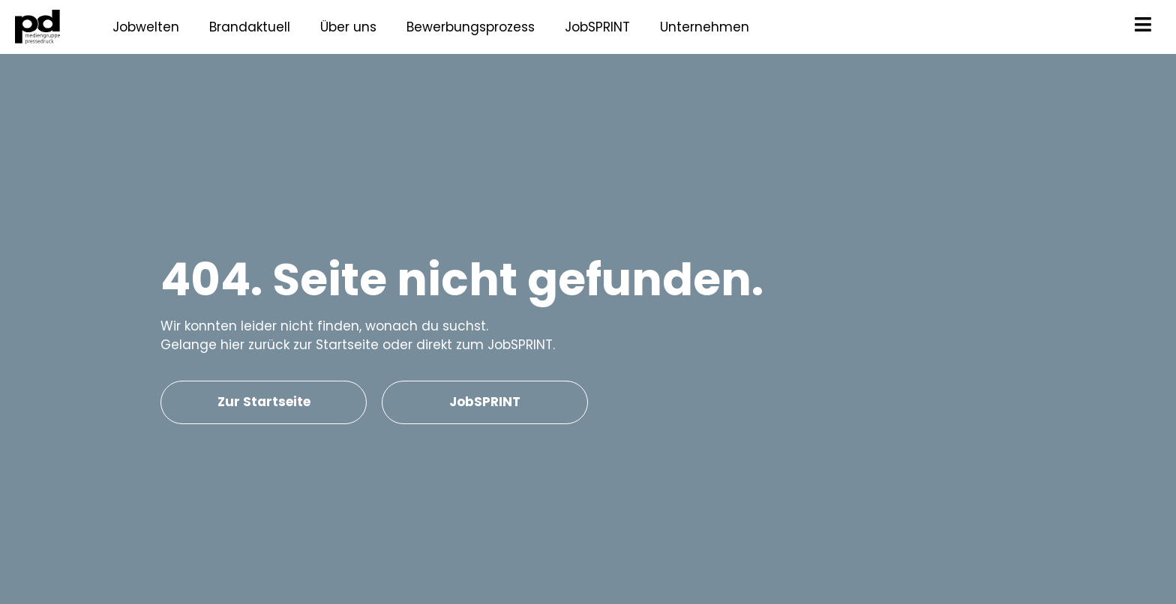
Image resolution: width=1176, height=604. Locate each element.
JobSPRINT (597, 27)
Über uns (348, 27)
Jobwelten (145, 27)
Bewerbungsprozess (470, 27)
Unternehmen (704, 27)
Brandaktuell (249, 27)
